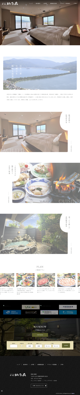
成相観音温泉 (53, 3)
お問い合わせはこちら (38, 385)
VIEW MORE (40, 335)
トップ (31, 3)
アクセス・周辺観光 (65, 3)
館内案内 (38, 3)
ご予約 (75, 3)
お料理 (45, 3)
